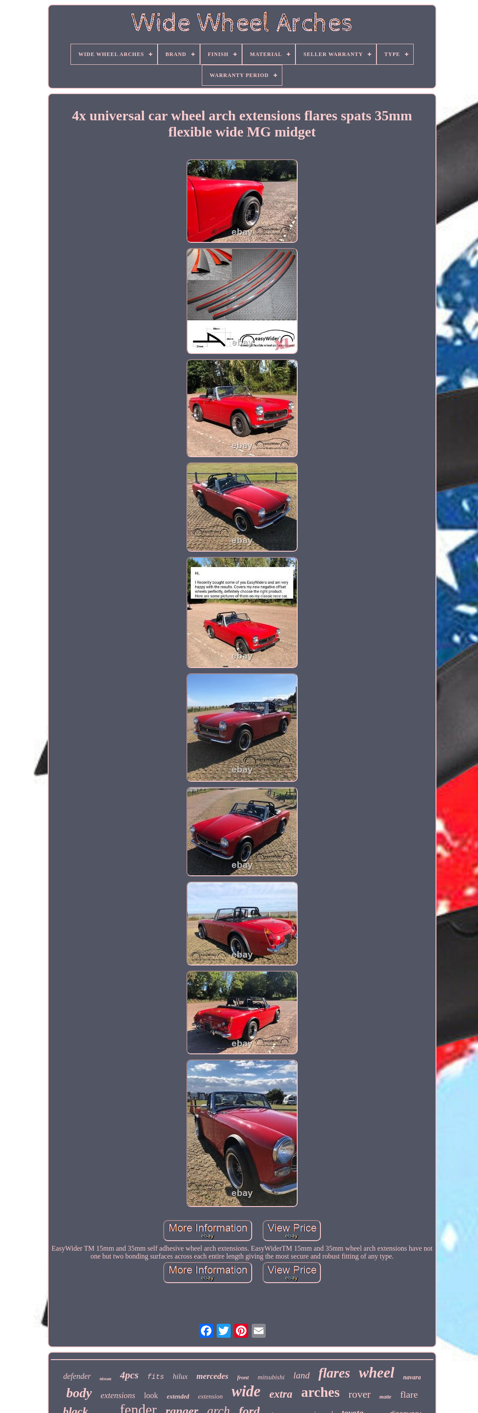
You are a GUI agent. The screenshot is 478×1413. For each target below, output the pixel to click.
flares (334, 1373)
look (151, 1395)
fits (155, 1377)
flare (409, 1394)
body (79, 1392)
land (301, 1375)
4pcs (129, 1375)
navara (412, 1377)
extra (280, 1394)
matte (385, 1397)
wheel (376, 1372)
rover (359, 1394)
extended (178, 1396)
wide (246, 1391)
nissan (106, 1378)
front (243, 1377)
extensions (118, 1395)
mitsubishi (271, 1377)
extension (210, 1396)
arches (320, 1392)
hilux (180, 1376)
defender (77, 1376)
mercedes (212, 1376)
